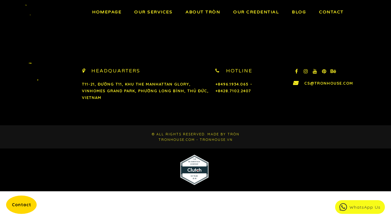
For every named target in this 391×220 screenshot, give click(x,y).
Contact (331, 12)
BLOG (299, 12)
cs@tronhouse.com (328, 83)
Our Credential (256, 12)
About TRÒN (202, 12)
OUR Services (153, 12)
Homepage (106, 12)
